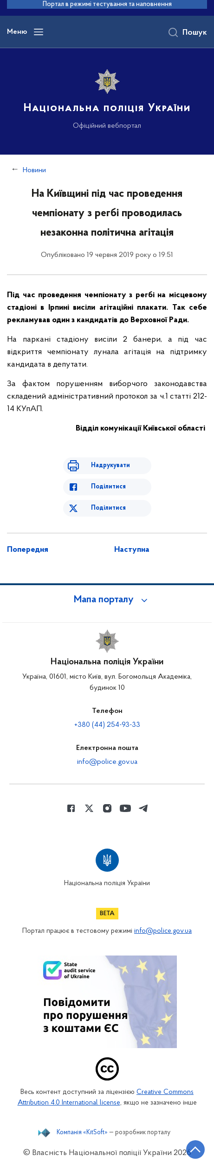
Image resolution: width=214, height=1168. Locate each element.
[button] (107, 600)
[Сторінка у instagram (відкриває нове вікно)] (107, 808)
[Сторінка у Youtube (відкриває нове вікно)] (125, 808)
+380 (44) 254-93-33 (107, 725)
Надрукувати (110, 465)
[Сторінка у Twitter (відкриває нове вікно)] (89, 808)
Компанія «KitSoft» (82, 1133)
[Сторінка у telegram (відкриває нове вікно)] (143, 808)
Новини (34, 170)
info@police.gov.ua (107, 762)
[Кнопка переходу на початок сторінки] (195, 1149)
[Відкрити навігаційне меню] (38, 32)
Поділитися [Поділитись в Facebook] (108, 486)
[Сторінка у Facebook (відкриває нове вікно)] (71, 808)
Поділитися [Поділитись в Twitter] (108, 508)
